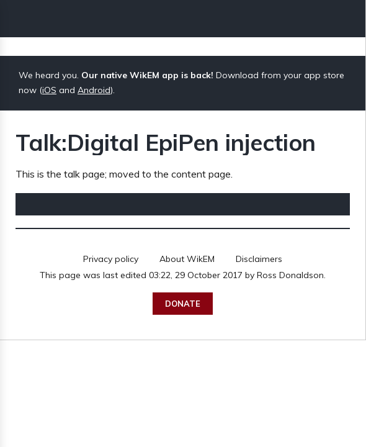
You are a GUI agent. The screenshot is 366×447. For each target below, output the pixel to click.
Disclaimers (259, 258)
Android (94, 90)
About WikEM (187, 258)
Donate (182, 304)
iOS (49, 90)
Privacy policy (110, 258)
